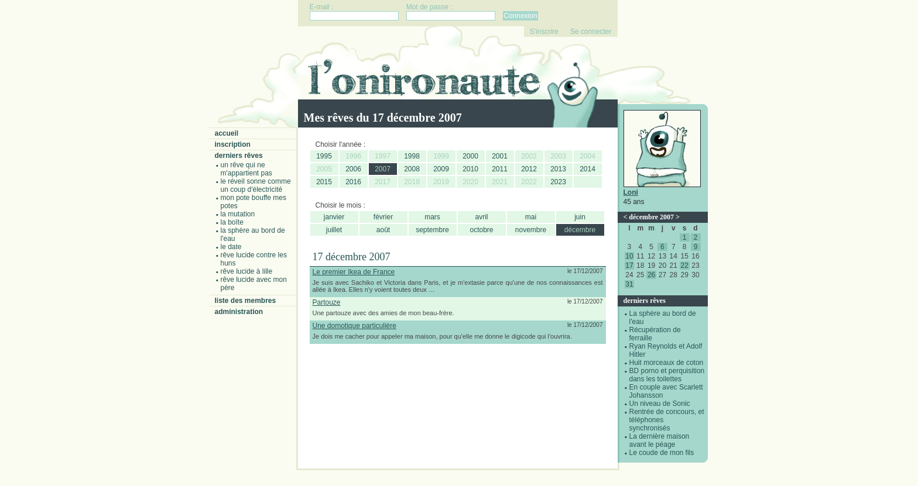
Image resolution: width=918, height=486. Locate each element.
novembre (530, 230)
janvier (334, 217)
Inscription (233, 144)
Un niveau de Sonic (659, 403)
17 (629, 265)
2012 (529, 169)
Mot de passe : (429, 7)
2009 (441, 169)
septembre (432, 230)
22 (684, 265)
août (383, 230)
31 (629, 284)
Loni (631, 192)
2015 (324, 182)
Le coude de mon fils (661, 453)
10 (629, 256)
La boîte (232, 222)
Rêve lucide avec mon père (254, 283)
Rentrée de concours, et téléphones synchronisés (666, 420)
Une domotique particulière (354, 326)
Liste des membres (245, 301)
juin (579, 217)
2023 (558, 182)
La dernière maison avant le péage (659, 440)
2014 (587, 169)
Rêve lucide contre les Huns (254, 259)
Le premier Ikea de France (354, 272)
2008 (412, 169)
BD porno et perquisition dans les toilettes (667, 375)
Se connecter (591, 31)
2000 (470, 156)
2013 (558, 169)
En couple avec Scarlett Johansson (666, 391)
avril (481, 217)
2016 (353, 182)
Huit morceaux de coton (666, 363)
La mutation (238, 214)
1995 (324, 156)
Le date (231, 247)
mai (530, 217)
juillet (334, 230)
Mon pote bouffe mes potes (254, 202)
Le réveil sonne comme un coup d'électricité (256, 185)
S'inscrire (544, 31)
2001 (500, 156)
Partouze (327, 302)
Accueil (227, 133)
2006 (353, 169)
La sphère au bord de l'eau (253, 234)
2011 (500, 169)
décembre (579, 230)
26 (651, 275)
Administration (239, 312)
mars (432, 217)
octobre (481, 230)
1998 (412, 156)
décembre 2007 (651, 217)
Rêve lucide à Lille (247, 271)
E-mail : (322, 7)
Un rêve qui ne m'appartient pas (246, 169)
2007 (383, 169)
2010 (470, 169)
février (383, 217)
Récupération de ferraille (655, 334)
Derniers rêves (239, 155)
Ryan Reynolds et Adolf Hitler (666, 350)
